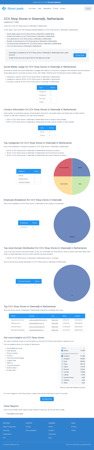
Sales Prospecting (9, 427)
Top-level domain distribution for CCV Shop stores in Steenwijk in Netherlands (34, 43)
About (50, 427)
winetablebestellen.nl (36, 330)
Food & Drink (23, 179)
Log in (88, 8)
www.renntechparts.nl (37, 327)
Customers (52, 434)
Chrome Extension (54, 2)
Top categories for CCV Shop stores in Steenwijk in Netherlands (29, 39)
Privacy (73, 427)
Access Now (79, 55)
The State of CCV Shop (15, 413)
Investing (6, 430)
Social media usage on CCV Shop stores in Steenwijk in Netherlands (30, 34)
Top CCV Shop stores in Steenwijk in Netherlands (24, 46)
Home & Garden (24, 182)
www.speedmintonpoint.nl (38, 320)
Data (39, 8)
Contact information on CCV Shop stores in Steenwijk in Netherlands (31, 36)
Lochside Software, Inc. (11, 444)
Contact (62, 8)
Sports (21, 175)
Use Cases (32, 8)
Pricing (55, 8)
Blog (50, 438)
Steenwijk (54, 320)
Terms (73, 430)
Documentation (31, 430)
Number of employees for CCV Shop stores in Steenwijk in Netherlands (32, 41)
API (4, 438)
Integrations (47, 8)
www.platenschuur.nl (36, 323)
